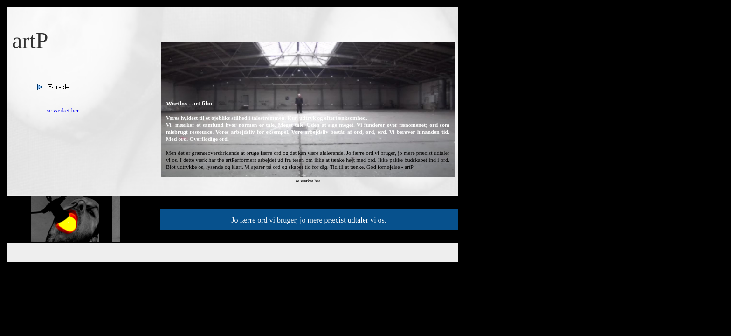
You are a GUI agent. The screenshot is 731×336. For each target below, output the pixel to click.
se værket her (63, 110)
